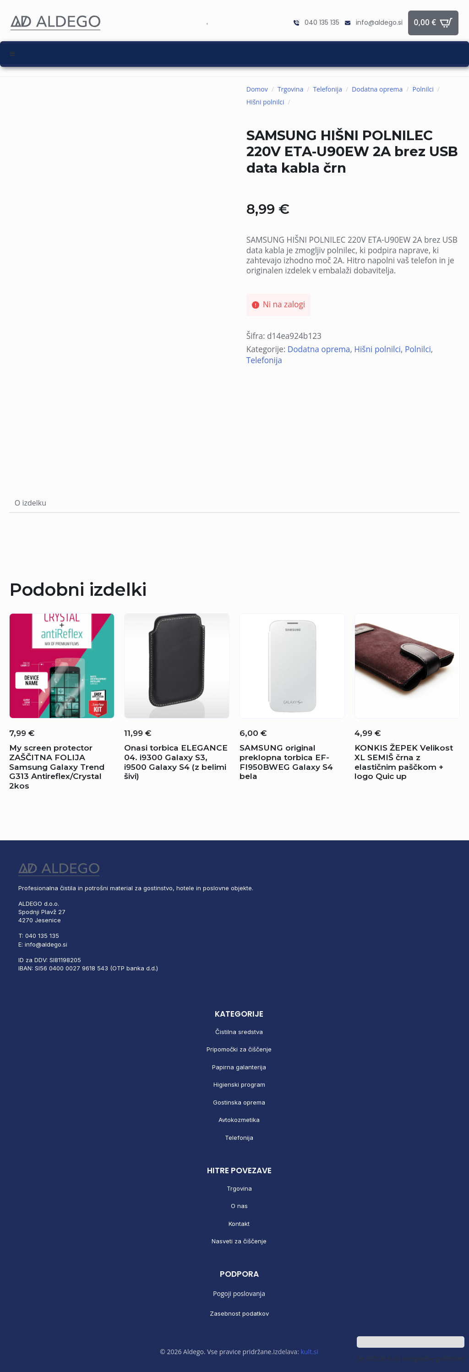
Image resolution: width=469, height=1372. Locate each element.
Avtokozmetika (239, 1119)
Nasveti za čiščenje (239, 1241)
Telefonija (327, 89)
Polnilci (422, 89)
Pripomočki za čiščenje (239, 1049)
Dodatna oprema (377, 89)
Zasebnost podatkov (239, 1313)
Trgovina (290, 89)
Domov (257, 89)
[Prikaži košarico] (433, 23)
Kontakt (239, 1223)
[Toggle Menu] (234, 54)
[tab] (30, 502)
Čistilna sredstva (239, 1031)
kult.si (309, 1351)
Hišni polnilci (265, 102)
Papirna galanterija (239, 1067)
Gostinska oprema (239, 1102)
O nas (239, 1205)
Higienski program (239, 1084)
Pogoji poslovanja (239, 1293)
